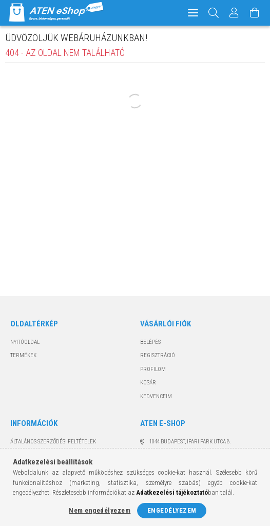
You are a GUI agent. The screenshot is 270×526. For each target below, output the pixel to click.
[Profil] (234, 13)
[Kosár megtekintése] (254, 13)
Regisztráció (157, 355)
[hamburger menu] (193, 13)
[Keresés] (213, 13)
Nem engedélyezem (99, 510)
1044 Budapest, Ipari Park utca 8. (190, 441)
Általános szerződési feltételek (53, 441)
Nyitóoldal (25, 342)
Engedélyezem (172, 510)
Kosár (148, 382)
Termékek (23, 355)
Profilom (153, 369)
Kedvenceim (156, 396)
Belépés (150, 342)
